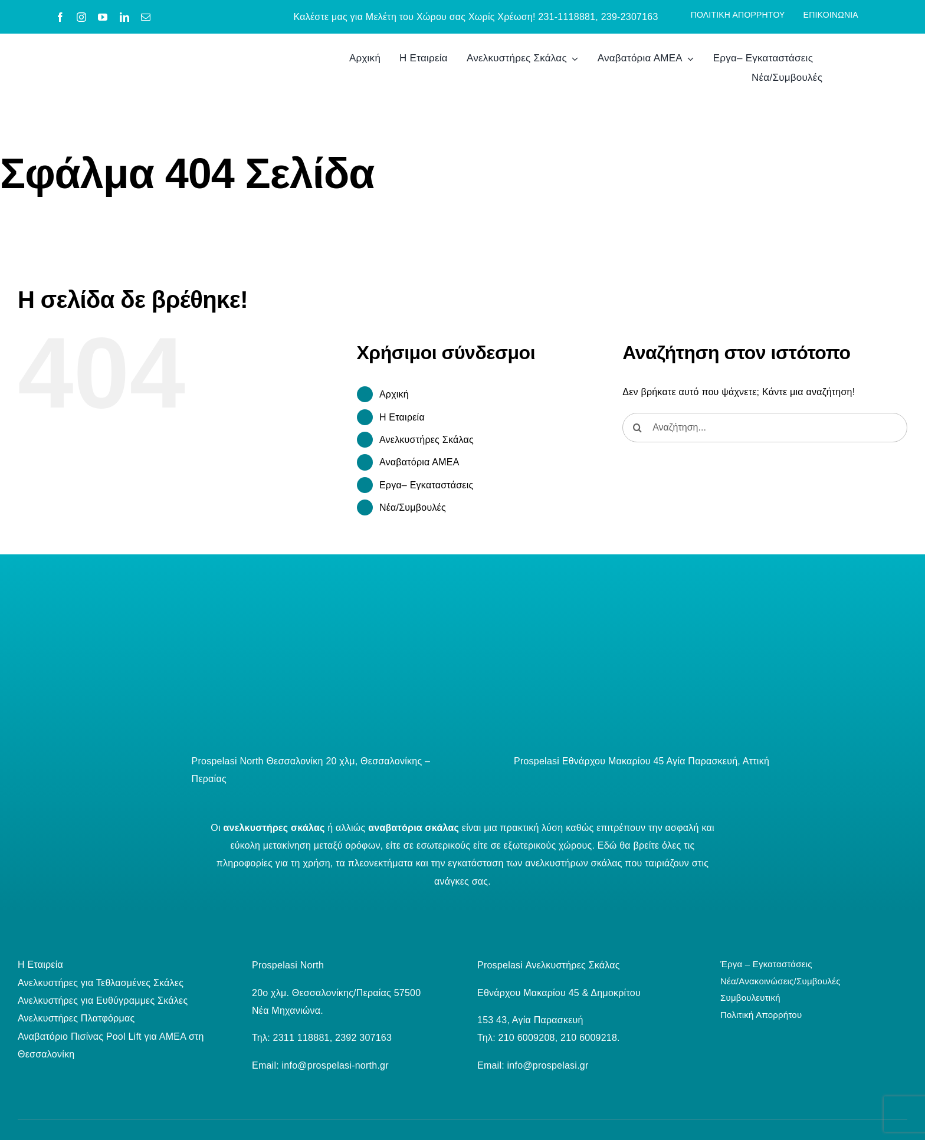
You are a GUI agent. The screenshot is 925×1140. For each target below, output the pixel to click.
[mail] (145, 17)
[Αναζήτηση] (637, 427)
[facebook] (60, 17)
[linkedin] (124, 17)
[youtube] (102, 17)
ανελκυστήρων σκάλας (573, 863)
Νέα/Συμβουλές (412, 507)
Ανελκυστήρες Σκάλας (426, 440)
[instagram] (81, 17)
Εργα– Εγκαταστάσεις (426, 485)
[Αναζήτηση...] (764, 427)
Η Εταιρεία (402, 417)
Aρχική (394, 394)
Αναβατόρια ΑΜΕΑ (419, 462)
